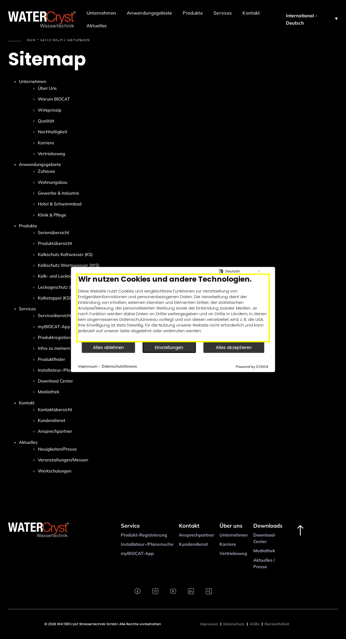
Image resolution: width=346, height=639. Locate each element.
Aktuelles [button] (96, 25)
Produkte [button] (193, 13)
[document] (173, 308)
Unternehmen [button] (101, 13)
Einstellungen (169, 347)
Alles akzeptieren (234, 347)
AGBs (254, 624)
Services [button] (223, 13)
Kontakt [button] (251, 13)
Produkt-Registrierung (144, 535)
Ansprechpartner (196, 535)
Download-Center (264, 538)
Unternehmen (233, 535)
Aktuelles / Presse (264, 563)
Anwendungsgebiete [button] (149, 13)
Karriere (227, 544)
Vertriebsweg (233, 553)
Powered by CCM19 (252, 366)
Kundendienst (193, 544)
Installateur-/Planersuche (147, 544)
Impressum (209, 624)
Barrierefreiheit (277, 624)
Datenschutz (233, 624)
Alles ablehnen (108, 347)
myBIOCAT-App (137, 553)
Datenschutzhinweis (119, 366)
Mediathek (264, 550)
